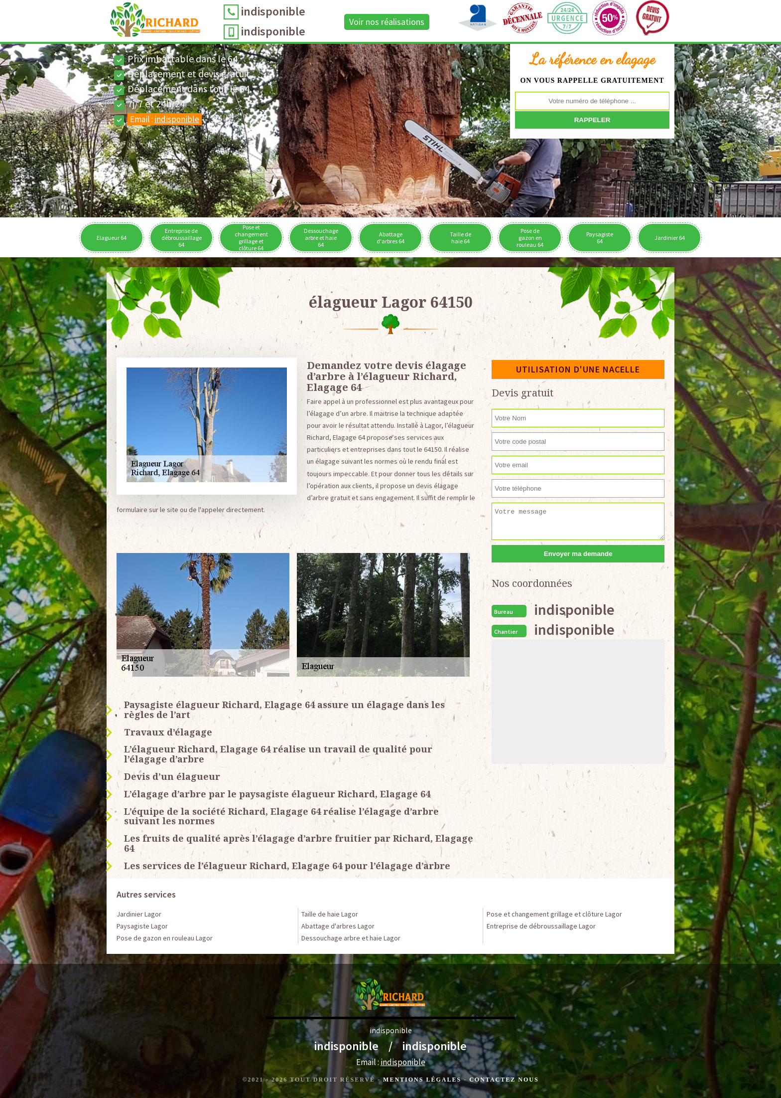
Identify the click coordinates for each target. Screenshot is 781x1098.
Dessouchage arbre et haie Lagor (350, 937)
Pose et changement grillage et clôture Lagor (554, 914)
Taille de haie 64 (460, 237)
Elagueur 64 (112, 237)
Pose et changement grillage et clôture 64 (251, 237)
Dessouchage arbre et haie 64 (321, 237)
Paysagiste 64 (599, 237)
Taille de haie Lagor (329, 914)
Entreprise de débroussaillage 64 (181, 237)
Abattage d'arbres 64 (390, 237)
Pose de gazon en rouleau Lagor (165, 937)
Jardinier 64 (669, 237)
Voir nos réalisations (386, 21)
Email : (164, 119)
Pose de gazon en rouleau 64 (530, 237)
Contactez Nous (503, 1079)
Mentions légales (422, 1079)
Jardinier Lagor (139, 914)
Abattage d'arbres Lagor (338, 925)
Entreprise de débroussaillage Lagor (541, 925)
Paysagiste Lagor (142, 925)
